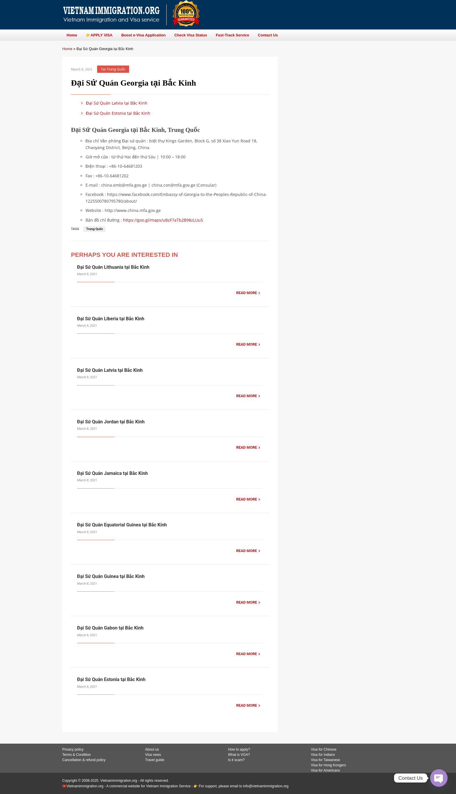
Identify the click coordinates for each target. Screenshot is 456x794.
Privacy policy (72, 749)
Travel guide (154, 760)
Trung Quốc (94, 229)
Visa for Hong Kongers (328, 765)
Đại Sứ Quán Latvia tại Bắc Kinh (113, 103)
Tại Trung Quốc (113, 69)
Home (67, 49)
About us (152, 749)
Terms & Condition (76, 755)
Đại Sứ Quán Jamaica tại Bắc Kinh (112, 473)
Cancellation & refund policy (84, 760)
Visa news (153, 755)
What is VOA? (239, 755)
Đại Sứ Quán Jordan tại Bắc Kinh (111, 422)
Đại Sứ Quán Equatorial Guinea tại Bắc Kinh (122, 525)
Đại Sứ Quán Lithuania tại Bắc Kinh (113, 267)
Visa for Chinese (323, 749)
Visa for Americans (325, 770)
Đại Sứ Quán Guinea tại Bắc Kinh (111, 576)
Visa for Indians (323, 755)
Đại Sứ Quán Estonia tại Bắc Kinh (114, 113)
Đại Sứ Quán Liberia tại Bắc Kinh (110, 318)
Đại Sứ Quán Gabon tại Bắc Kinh (110, 628)
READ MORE (246, 293)
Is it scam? (236, 760)
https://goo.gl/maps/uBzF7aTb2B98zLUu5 (163, 220)
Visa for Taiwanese (325, 760)
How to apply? (239, 749)
